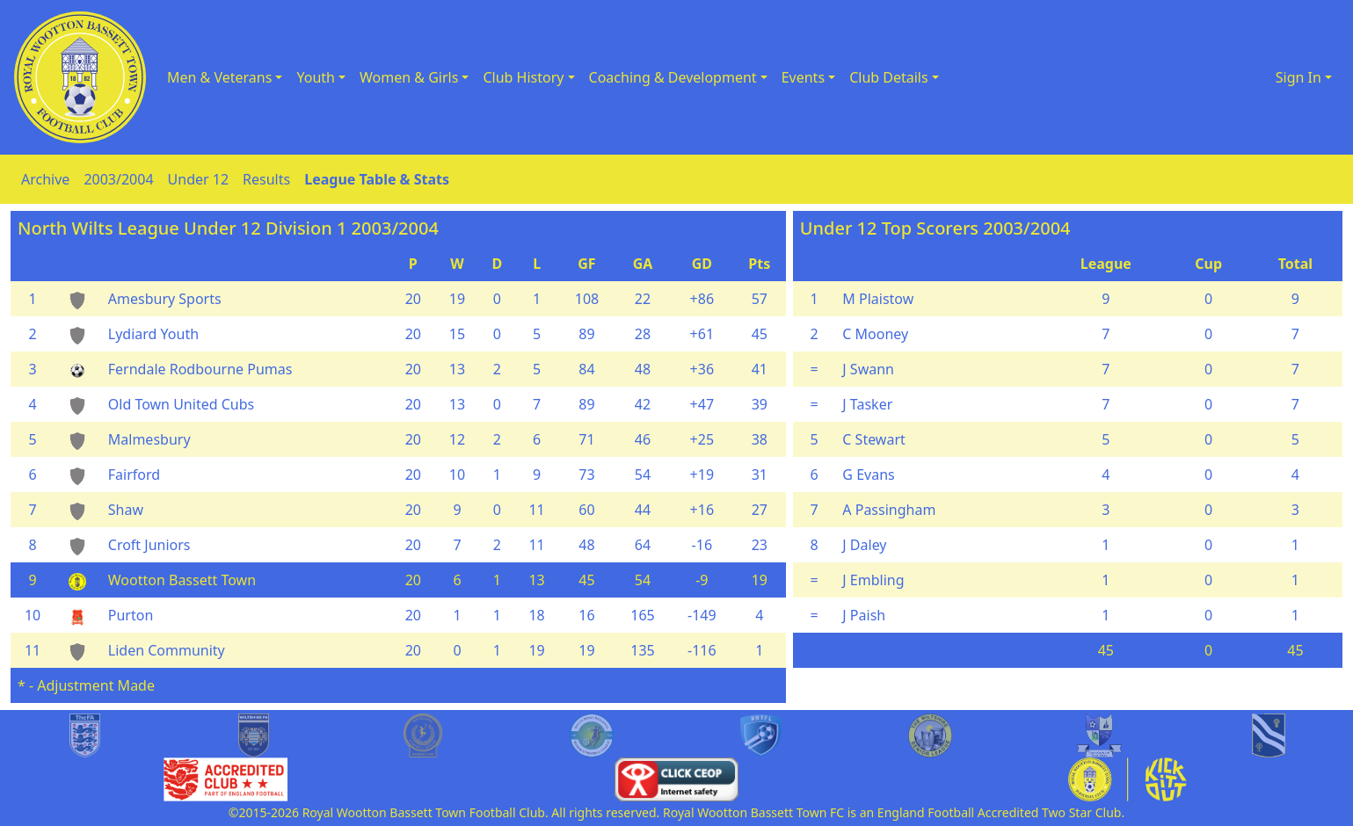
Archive (45, 179)
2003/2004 (118, 179)
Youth (315, 77)
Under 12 (198, 179)
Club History (523, 77)
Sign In (1298, 77)
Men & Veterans (219, 77)
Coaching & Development (673, 77)
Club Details (888, 77)
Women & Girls (409, 77)
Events (803, 77)
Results (266, 179)
